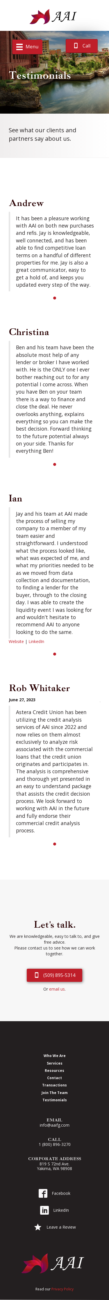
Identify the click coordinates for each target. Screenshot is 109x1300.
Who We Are (55, 1055)
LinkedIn (36, 641)
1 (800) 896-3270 (55, 1144)
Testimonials (54, 1100)
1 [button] (54, 298)
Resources (54, 1070)
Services (54, 1063)
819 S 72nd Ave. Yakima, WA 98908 (54, 1166)
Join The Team (55, 1092)
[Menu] (27, 47)
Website (16, 641)
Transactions (54, 1085)
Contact (54, 1077)
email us (57, 989)
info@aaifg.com (54, 1125)
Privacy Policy (62, 1289)
